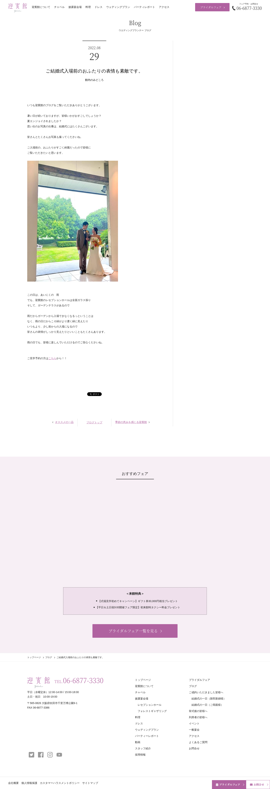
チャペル (59, 7)
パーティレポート (144, 7)
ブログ (48, 657)
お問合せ (194, 748)
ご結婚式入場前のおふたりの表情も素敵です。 (94, 70)
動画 (137, 742)
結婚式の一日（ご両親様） (207, 704)
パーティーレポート (147, 735)
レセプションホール (149, 704)
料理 (88, 7)
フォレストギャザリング (152, 711)
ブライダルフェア (210, 7)
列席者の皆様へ (198, 717)
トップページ (34, 657)
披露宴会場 (75, 7)
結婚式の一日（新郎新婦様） (209, 698)
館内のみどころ (94, 79)
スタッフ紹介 (143, 748)
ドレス (98, 7)
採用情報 (140, 754)
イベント (194, 723)
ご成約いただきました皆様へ (206, 692)
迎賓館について (41, 7)
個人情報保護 (29, 782)
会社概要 (13, 782)
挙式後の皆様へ (198, 711)
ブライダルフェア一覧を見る (133, 631)
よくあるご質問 (198, 742)
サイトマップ (90, 782)
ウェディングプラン (118, 7)
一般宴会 (194, 729)
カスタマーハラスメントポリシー (60, 782)
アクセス (164, 7)
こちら (52, 358)
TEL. (78, 680)
